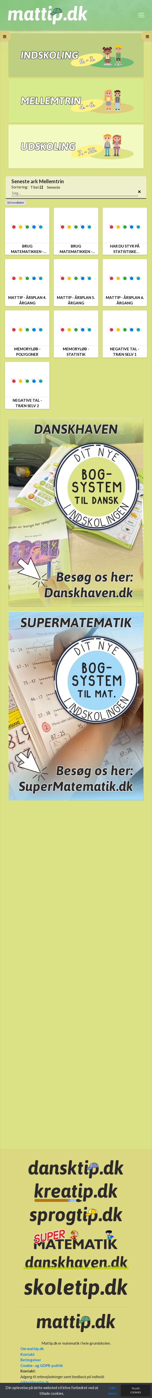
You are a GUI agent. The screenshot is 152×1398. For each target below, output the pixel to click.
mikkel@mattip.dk (34, 1382)
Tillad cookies (135, 1390)
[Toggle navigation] (141, 15)
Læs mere (112, 1390)
